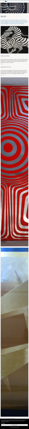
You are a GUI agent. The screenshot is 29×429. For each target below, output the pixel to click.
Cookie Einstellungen (14, 427)
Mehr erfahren (3, 423)
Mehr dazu (2, 75)
